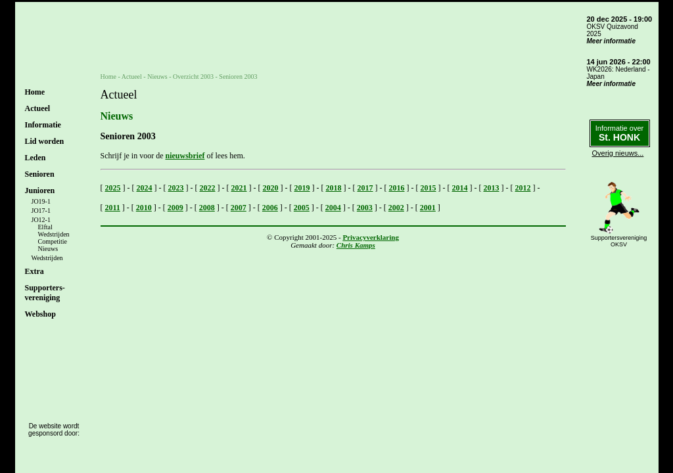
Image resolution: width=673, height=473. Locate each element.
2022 (208, 187)
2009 (175, 207)
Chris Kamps (355, 245)
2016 (397, 187)
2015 (428, 187)
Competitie (52, 241)
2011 (112, 207)
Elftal (45, 227)
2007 (238, 207)
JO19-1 (41, 201)
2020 (271, 187)
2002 (396, 207)
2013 (491, 187)
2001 (428, 207)
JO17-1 (41, 210)
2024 (144, 187)
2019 (302, 187)
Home (35, 92)
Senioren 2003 (238, 76)
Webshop (40, 314)
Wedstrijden (54, 234)
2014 (460, 187)
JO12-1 (41, 219)
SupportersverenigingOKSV (619, 241)
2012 (523, 187)
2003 (365, 207)
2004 (333, 207)
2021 (239, 187)
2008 (207, 207)
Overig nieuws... (618, 153)
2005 (302, 207)
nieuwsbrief (184, 155)
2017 (365, 187)
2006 (270, 207)
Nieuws (48, 248)
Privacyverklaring (370, 237)
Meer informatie (611, 41)
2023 (176, 187)
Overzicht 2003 (193, 76)
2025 (113, 187)
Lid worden (44, 141)
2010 (144, 207)
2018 (334, 187)
